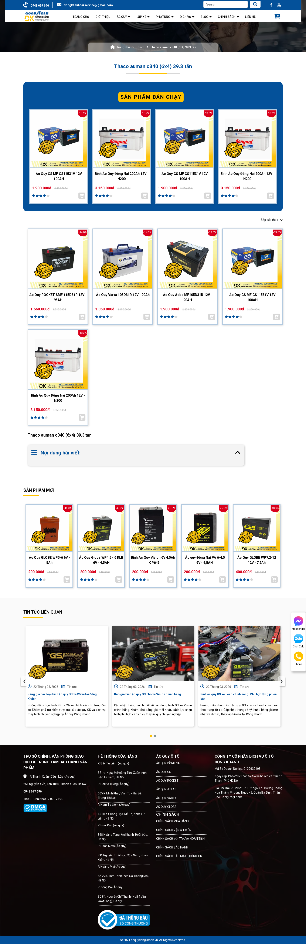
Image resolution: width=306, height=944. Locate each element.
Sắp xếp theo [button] (272, 219)
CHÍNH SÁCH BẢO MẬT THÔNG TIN (179, 856)
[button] (151, 736)
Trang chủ (123, 47)
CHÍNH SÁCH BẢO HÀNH (172, 847)
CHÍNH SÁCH (167, 814)
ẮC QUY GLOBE (166, 806)
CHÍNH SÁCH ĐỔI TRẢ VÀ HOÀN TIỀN (180, 838)
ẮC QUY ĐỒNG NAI (168, 763)
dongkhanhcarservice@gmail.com (88, 5)
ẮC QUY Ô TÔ (168, 756)
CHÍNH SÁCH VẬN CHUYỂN (173, 830)
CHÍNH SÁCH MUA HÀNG (172, 821)
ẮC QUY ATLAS (166, 789)
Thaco (140, 47)
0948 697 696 (40, 5)
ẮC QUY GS (163, 772)
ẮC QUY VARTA (166, 798)
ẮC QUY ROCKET (167, 780)
